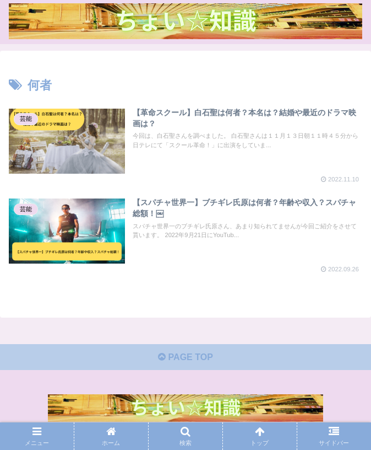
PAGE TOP (185, 357)
